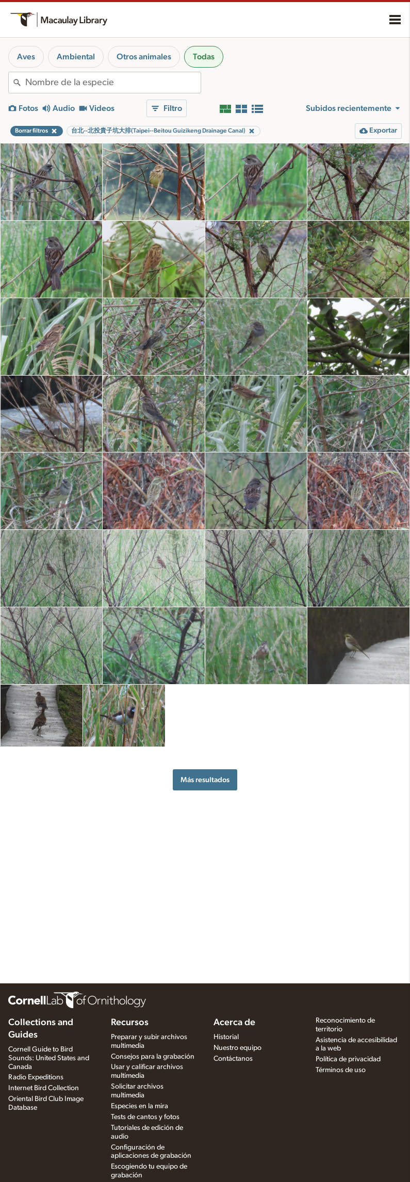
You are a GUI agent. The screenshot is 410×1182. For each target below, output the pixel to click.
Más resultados (205, 780)
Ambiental (76, 57)
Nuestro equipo (237, 1047)
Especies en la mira (139, 1106)
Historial (226, 1037)
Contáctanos (233, 1058)
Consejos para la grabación (152, 1056)
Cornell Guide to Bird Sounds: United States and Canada (48, 1058)
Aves (26, 57)
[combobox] (113, 82)
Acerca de (234, 1022)
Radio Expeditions (35, 1077)
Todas (204, 57)
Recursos (130, 1022)
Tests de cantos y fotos (145, 1117)
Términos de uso (341, 1070)
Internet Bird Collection (43, 1088)
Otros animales (144, 57)
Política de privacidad (348, 1059)
